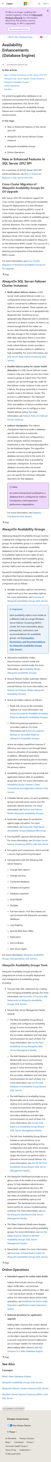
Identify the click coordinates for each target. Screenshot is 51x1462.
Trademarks (24, 1450)
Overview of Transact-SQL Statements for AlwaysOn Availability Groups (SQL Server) (27, 1000)
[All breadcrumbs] (4, 37)
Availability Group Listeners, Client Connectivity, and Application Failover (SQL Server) (27, 788)
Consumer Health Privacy (16, 1446)
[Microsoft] (25, 3)
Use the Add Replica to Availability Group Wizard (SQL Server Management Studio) (27, 1126)
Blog (7, 1442)
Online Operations (12, 85)
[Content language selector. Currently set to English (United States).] (17, 1419)
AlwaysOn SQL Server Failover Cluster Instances (24, 78)
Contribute (18, 1442)
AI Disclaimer (10, 1438)
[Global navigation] (2, 3)
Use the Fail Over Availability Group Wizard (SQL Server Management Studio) (28, 1166)
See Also (7, 89)
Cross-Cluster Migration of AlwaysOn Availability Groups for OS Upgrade (24, 264)
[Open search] (39, 3)
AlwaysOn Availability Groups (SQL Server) (22, 1382)
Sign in (46, 3)
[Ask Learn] (41, 37)
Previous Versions (27, 1438)
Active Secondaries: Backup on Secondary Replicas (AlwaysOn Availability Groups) (27, 734)
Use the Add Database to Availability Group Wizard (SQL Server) (28, 1086)
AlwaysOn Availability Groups (16, 82)
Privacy (30, 1442)
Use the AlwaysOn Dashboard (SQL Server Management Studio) (26, 1214)
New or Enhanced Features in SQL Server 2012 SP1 (25, 75)
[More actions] (46, 37)
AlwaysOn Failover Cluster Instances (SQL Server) (25, 1388)
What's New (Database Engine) (21, 37)
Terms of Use (10, 1450)
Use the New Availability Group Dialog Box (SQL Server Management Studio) (26, 1046)
